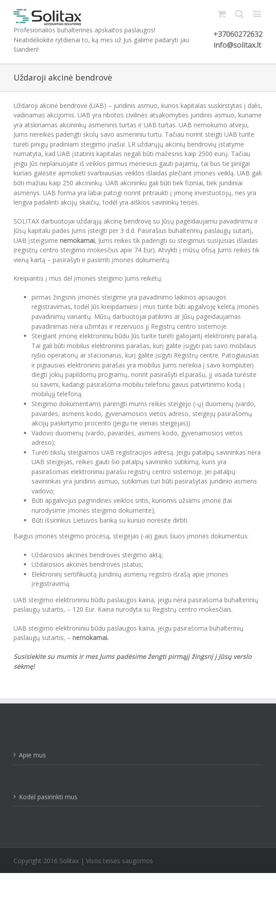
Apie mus (32, 755)
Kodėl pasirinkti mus (48, 797)
